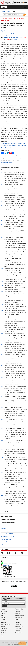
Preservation (18, 628)
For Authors (18, 613)
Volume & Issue (4, 637)
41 (2, 472)
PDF (17, 37)
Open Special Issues (6, 516)
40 (2, 463)
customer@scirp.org (7, 561)
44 (2, 491)
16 (2, 285)
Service (3, 622)
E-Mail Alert (3, 528)
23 (2, 333)
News (16, 619)
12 (2, 262)
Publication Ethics (19, 626)
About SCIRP (19, 609)
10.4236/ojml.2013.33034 (9, 37)
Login (3, 7)
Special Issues (18, 617)
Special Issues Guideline (8, 522)
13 (2, 268)
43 (2, 484)
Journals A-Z (4, 611)
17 (2, 291)
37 (2, 440)
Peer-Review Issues (19, 615)
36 (2, 428)
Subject (3, 613)
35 (2, 419)
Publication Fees (19, 611)
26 (2, 361)
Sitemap (3, 617)
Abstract (3, 42)
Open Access (18, 624)
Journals (8, 11)
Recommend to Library (6, 541)
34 (2, 413)
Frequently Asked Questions (7, 536)
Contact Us (3, 619)
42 (2, 478)
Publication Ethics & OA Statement (9, 533)
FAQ (2, 635)
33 (2, 407)
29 (2, 377)
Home (3, 11)
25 (2, 354)
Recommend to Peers (6, 539)
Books (2, 615)
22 (2, 327)
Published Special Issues (8, 519)
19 (2, 304)
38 (2, 449)
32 (2, 400)
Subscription (4, 628)
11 (2, 245)
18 (2, 298)
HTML (21, 37)
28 (2, 371)
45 (2, 495)
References (4, 170)
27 (2, 365)
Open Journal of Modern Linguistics (9, 18)
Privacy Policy (18, 632)
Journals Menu (6, 512)
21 (2, 317)
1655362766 (6, 565)
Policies (17, 622)
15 (2, 281)
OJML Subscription (5, 531)
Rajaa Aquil (3, 30)
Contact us (3, 544)
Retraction (17, 630)
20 (2, 310)
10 (2, 237)
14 (2, 277)
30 (2, 386)
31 (2, 396)
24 (2, 344)
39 (2, 457)
